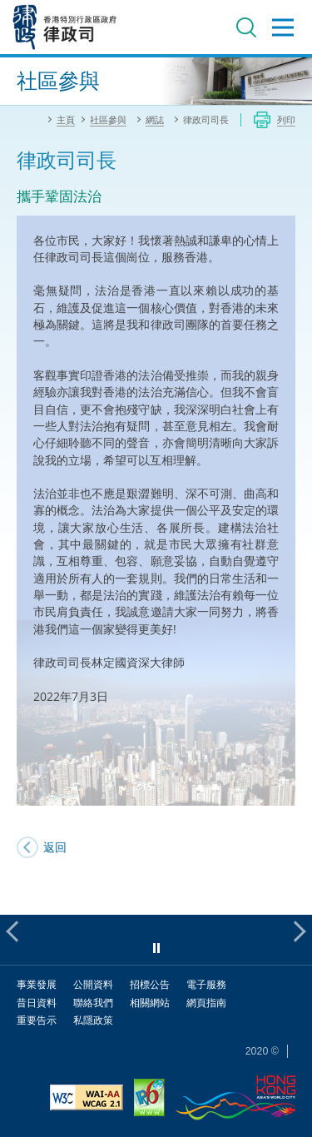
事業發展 (37, 984)
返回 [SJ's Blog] (55, 847)
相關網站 (150, 1002)
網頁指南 (206, 1002)
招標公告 (150, 984)
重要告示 (37, 1020)
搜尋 (246, 27)
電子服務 (206, 984)
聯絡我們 (93, 1002)
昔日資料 (37, 1002)
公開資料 (93, 984)
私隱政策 (93, 1020)
